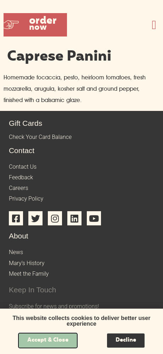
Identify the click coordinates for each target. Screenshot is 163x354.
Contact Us (22, 166)
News (16, 252)
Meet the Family (29, 273)
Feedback (21, 177)
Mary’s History (26, 263)
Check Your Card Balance (40, 137)
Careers (18, 188)
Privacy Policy (26, 198)
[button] (35, 24)
